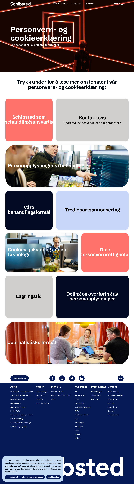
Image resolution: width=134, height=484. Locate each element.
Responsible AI (57, 391)
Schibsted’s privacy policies (21, 415)
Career (65, 4)
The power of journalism (20, 395)
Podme (78, 434)
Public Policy (15, 411)
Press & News (98, 386)
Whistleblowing (16, 419)
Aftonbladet (80, 395)
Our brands (89, 4)
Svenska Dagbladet (83, 407)
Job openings (41, 391)
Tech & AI (76, 4)
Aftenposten (80, 403)
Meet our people (42, 403)
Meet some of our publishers (21, 391)
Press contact (113, 391)
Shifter (78, 438)
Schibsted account (115, 395)
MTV (77, 411)
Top (120, 378)
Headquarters (113, 415)
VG (76, 391)
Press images (96, 391)
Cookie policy (53, 477)
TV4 (77, 399)
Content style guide (18, 426)
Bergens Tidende (82, 415)
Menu (119, 3)
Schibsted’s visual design (20, 423)
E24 (76, 419)
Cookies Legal (20, 378)
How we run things (18, 407)
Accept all (12, 477)
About (56, 4)
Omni (77, 430)
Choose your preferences (32, 477)
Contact (112, 386)
